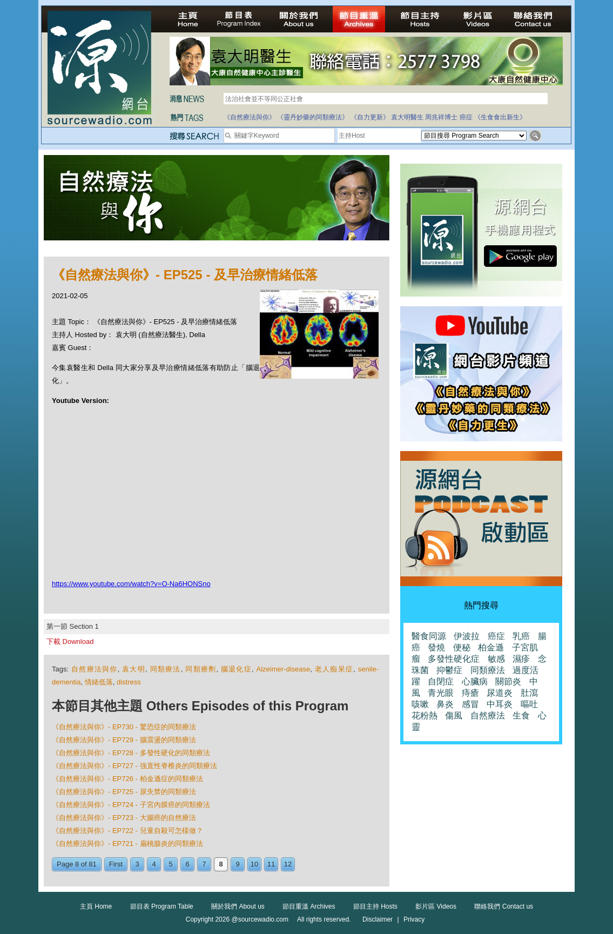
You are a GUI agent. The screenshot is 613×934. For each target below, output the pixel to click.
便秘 (461, 647)
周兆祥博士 (441, 117)
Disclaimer (377, 919)
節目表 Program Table (161, 906)
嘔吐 (529, 704)
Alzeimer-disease (284, 669)
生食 (521, 715)
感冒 (470, 704)
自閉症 (441, 681)
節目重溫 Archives (308, 906)
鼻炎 (445, 704)
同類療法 (165, 669)
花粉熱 (424, 715)
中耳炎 (500, 704)
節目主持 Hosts (375, 906)
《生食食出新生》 (500, 117)
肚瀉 (529, 692)
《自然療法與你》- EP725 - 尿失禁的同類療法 (124, 792)
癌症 (466, 117)
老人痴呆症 (334, 669)
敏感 (496, 658)
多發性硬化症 (454, 658)
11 (271, 864)
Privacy (414, 919)
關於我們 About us (238, 906)
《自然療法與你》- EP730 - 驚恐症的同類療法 (124, 727)
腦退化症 (236, 669)
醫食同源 (429, 636)
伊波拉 (467, 636)
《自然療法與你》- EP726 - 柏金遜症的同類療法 (127, 779)
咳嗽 (420, 704)
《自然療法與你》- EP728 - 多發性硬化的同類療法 (131, 753)
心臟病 (475, 681)
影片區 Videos (435, 906)
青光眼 (441, 692)
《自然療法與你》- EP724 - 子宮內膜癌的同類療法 (131, 805)
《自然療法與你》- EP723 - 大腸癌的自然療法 (124, 818)
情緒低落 (99, 682)
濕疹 (521, 658)
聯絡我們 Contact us (503, 906)
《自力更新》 (370, 117)
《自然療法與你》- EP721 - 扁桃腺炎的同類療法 (127, 843)
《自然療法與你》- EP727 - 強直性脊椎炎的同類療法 (134, 766)
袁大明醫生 (407, 117)
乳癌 (521, 636)
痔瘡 (470, 692)
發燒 (436, 647)
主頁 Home (96, 906)
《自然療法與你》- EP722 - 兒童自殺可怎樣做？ (127, 831)
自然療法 (487, 715)
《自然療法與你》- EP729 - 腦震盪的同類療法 (124, 740)
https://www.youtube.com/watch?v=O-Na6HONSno (131, 584)
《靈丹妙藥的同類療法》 (312, 117)
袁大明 (133, 669)
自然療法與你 (94, 669)
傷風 (453, 715)
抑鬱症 (449, 670)
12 (288, 864)
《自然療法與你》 (249, 117)
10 (254, 864)
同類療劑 (200, 669)
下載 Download (69, 641)
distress (129, 682)
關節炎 (508, 681)
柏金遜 (491, 647)
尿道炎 (500, 692)
